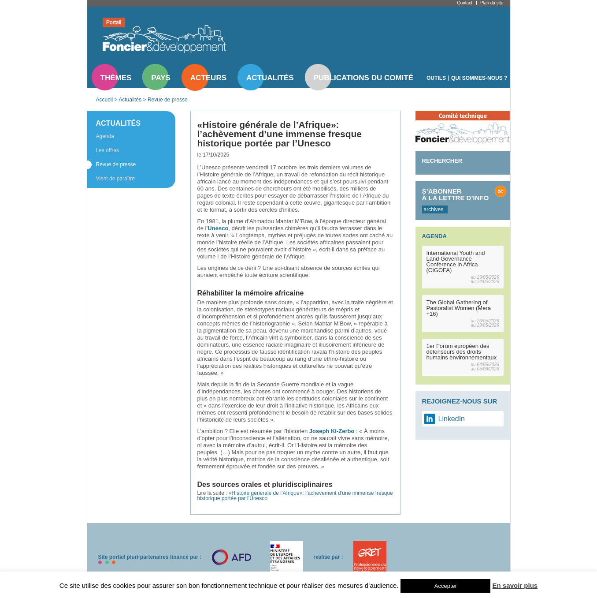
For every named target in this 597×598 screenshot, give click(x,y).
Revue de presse (168, 100)
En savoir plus (515, 585)
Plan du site (491, 2)
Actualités (270, 78)
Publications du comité (363, 78)
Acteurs (208, 78)
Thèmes (116, 78)
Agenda (105, 136)
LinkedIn (451, 418)
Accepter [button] (445, 586)
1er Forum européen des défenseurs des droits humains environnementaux (461, 352)
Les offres (107, 150)
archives (434, 209)
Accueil (104, 100)
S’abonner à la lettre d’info (455, 194)
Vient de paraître (115, 179)
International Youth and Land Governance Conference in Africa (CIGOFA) (455, 261)
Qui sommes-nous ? (479, 78)
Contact (464, 2)
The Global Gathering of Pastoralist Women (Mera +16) (458, 308)
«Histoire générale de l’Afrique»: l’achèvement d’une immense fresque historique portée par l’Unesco (295, 495)
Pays (160, 78)
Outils (436, 78)
